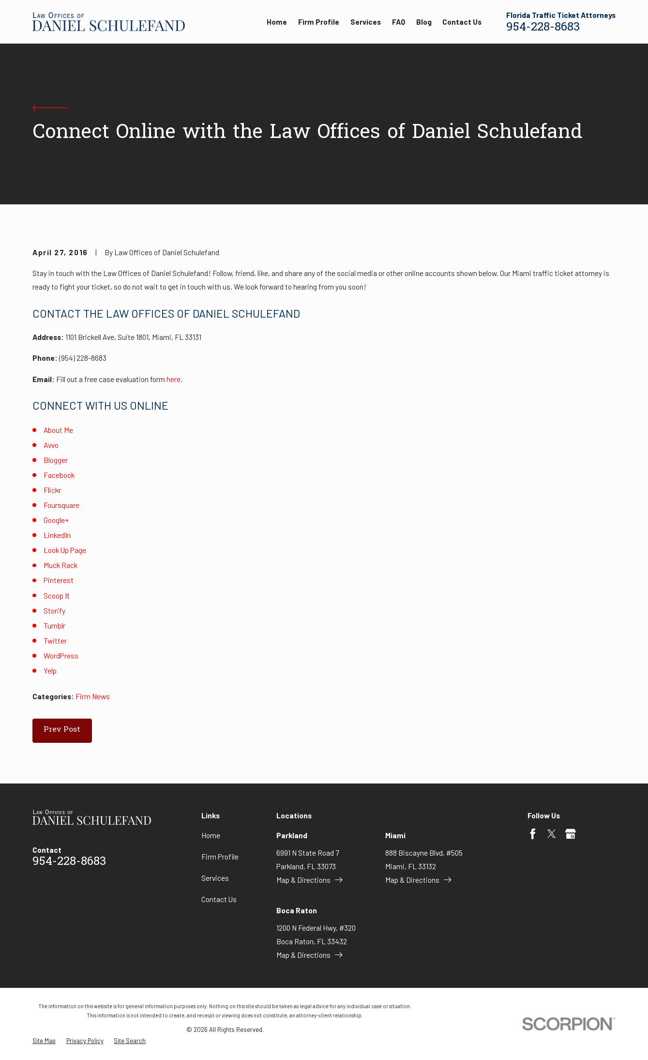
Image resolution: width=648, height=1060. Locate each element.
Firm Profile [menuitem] (318, 21)
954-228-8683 (543, 27)
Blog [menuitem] (424, 21)
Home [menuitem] (277, 21)
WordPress (61, 655)
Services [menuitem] (365, 21)
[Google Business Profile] (570, 834)
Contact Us (219, 899)
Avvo (51, 444)
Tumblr (54, 625)
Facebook (59, 474)
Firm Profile (220, 856)
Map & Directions (309, 879)
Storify (54, 610)
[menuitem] (44, 1040)
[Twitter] (551, 834)
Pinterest (59, 579)
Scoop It (57, 595)
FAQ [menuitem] (398, 21)
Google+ (56, 519)
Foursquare (61, 504)
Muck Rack (60, 564)
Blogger (56, 459)
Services (215, 877)
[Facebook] (532, 834)
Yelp (50, 670)
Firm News (92, 696)
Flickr (52, 489)
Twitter (55, 640)
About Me (58, 429)
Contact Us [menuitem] (462, 21)
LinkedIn (57, 534)
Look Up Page (65, 549)
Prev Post (62, 730)
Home (210, 835)
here (173, 379)
